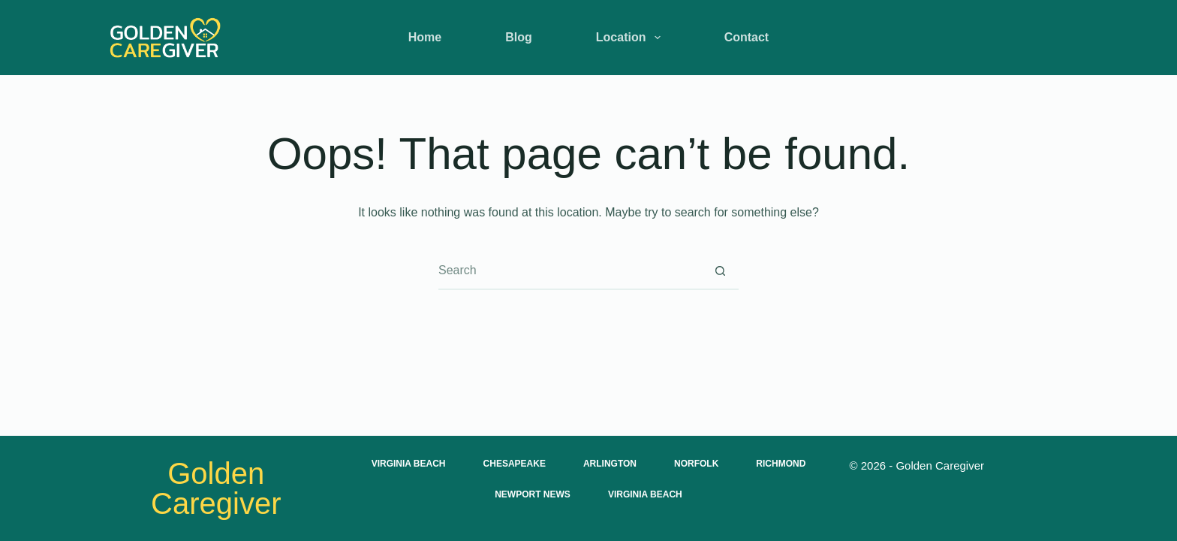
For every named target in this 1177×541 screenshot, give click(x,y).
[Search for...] (569, 270)
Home (424, 37)
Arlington (610, 463)
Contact (746, 37)
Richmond (780, 463)
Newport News (532, 494)
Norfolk (696, 463)
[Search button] (720, 270)
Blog (518, 37)
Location (631, 38)
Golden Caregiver (216, 488)
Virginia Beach (409, 463)
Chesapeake (514, 463)
